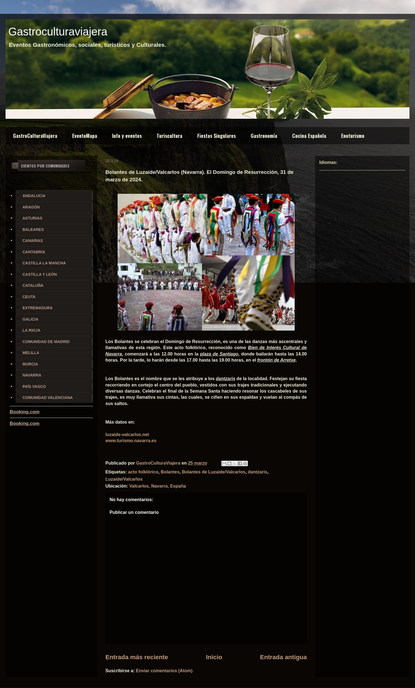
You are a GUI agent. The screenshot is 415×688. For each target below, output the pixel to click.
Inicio (214, 657)
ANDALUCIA (33, 196)
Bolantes (170, 472)
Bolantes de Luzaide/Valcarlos (213, 472)
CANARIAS (32, 240)
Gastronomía (264, 135)
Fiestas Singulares (216, 135)
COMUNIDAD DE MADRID (45, 341)
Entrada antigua (283, 657)
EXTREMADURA (37, 308)
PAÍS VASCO (34, 386)
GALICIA (30, 319)
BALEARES (33, 229)
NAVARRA (31, 375)
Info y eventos (127, 135)
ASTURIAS (32, 218)
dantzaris (257, 472)
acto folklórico (143, 472)
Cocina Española (309, 135)
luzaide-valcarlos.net (127, 434)
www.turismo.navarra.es (130, 440)
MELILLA (30, 353)
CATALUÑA (32, 285)
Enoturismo (352, 135)
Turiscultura (169, 135)
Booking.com (25, 411)
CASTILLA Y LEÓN (39, 274)
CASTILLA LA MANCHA (44, 263)
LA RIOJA (31, 330)
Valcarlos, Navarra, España (157, 486)
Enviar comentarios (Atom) (164, 670)
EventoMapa (84, 135)
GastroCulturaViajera (35, 135)
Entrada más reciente (136, 657)
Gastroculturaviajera (57, 31)
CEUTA (28, 297)
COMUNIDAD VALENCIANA (47, 397)
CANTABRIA (33, 252)
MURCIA (30, 364)
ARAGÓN (31, 207)
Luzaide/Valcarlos (123, 479)
